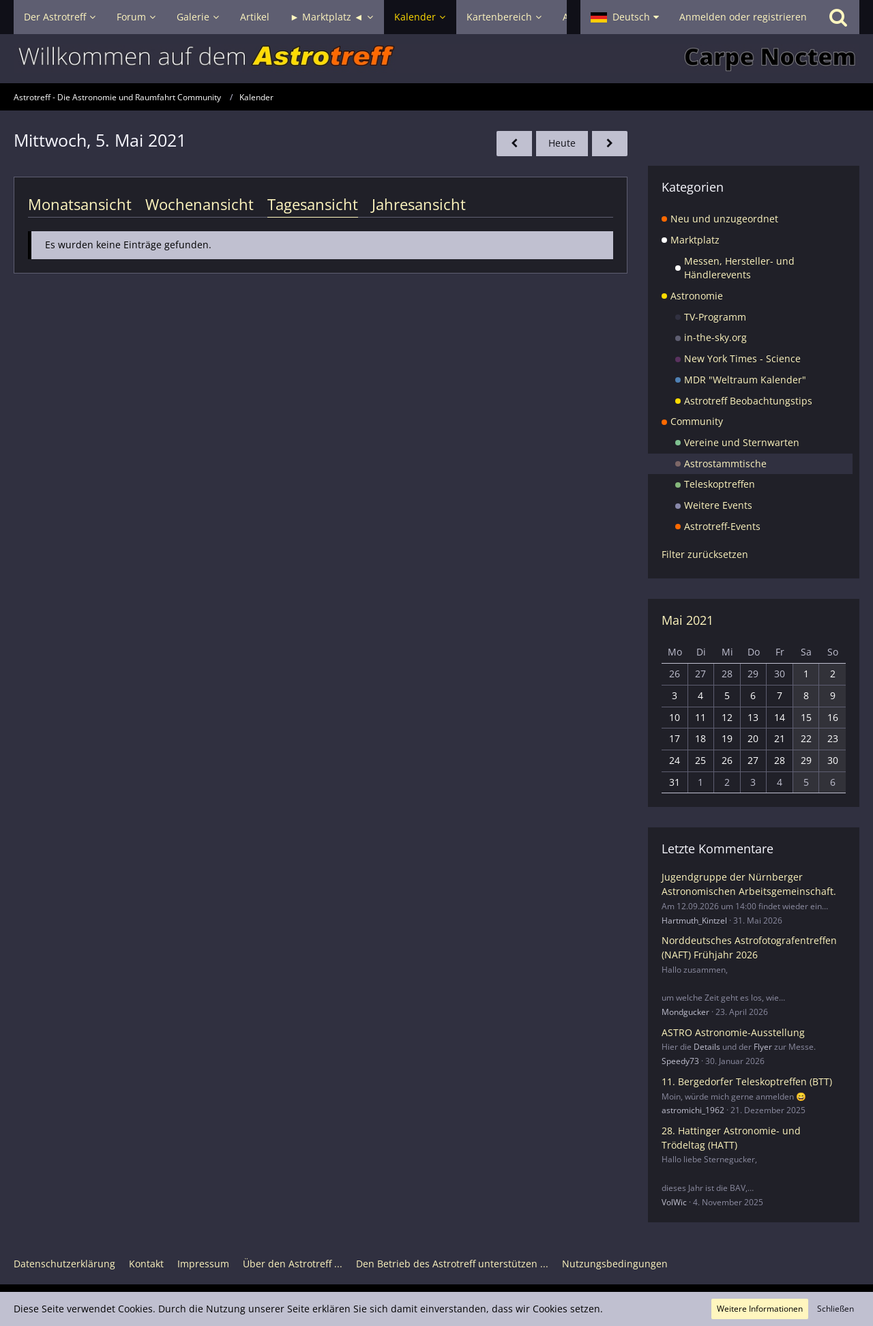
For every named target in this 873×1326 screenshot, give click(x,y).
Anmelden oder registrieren (743, 16)
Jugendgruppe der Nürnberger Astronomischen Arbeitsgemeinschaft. (749, 884)
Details (707, 1046)
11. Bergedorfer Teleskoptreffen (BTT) (747, 1081)
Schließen (835, 1308)
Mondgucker (685, 1012)
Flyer (763, 1046)
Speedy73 (680, 1061)
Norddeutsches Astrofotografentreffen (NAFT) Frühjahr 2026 (749, 947)
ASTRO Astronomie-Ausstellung (733, 1032)
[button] (624, 17)
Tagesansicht (312, 204)
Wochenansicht (199, 204)
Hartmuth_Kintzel (694, 920)
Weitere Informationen (760, 1308)
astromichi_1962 (693, 1110)
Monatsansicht (80, 204)
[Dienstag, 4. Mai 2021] (514, 143)
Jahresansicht (419, 204)
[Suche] (838, 17)
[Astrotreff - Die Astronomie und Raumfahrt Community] (436, 59)
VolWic (674, 1202)
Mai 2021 (687, 620)
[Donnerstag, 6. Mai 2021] (609, 143)
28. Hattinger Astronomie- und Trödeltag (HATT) (731, 1137)
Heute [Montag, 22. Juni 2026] (562, 142)
